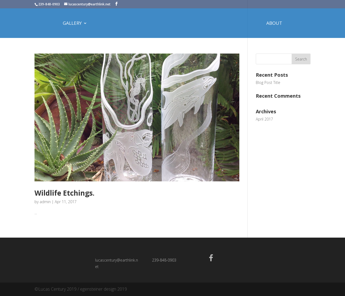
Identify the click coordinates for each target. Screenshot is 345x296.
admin (45, 201)
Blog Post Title (268, 82)
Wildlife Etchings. (64, 193)
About (274, 23)
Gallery (72, 23)
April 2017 (264, 119)
